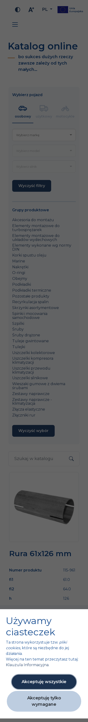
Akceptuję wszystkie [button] (44, 681)
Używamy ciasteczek (30, 626)
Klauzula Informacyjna (27, 665)
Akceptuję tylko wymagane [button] (44, 701)
